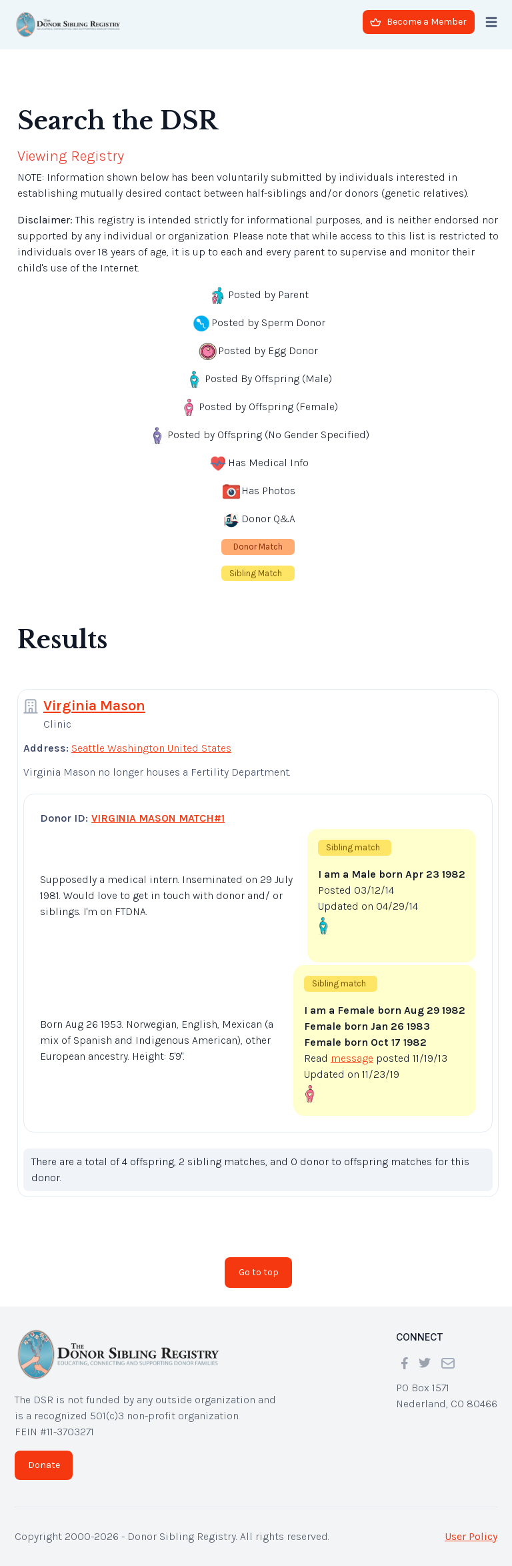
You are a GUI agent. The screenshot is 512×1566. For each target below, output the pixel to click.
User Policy (471, 1536)
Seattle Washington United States (151, 748)
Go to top (259, 1272)
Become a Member (418, 21)
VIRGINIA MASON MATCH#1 (158, 818)
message (352, 1058)
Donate (44, 1465)
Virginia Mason (94, 705)
